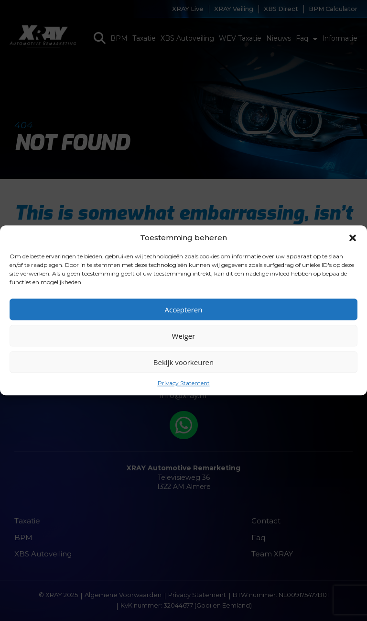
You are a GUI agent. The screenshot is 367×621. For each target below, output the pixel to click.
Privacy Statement (184, 383)
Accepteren (184, 309)
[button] (352, 238)
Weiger (183, 336)
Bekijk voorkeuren (183, 362)
